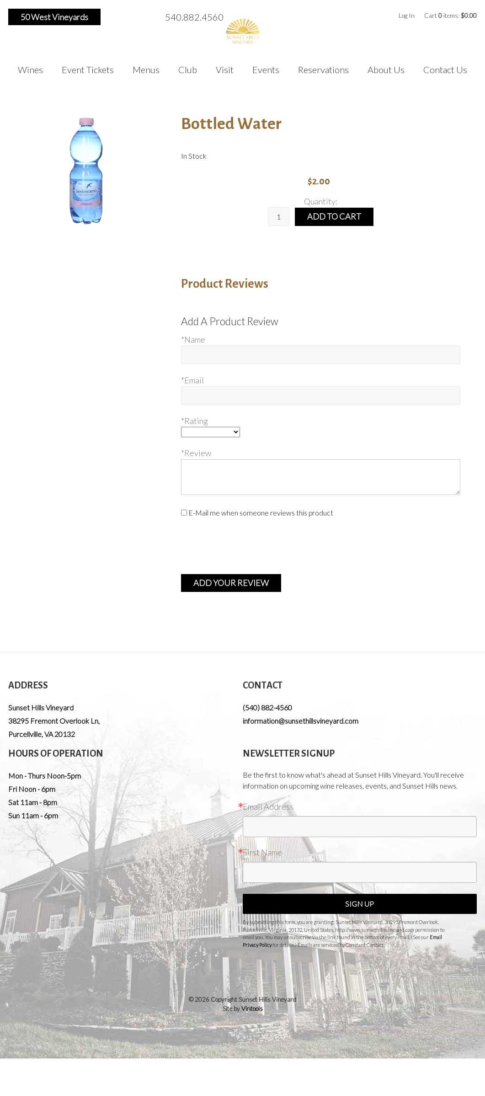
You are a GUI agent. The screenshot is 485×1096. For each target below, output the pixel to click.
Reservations (323, 69)
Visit (225, 69)
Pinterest (143, 17)
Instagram (128, 17)
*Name (193, 339)
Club (187, 69)
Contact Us (445, 69)
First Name (262, 852)
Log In (407, 15)
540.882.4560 (194, 16)
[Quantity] (278, 216)
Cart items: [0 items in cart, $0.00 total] (450, 15)
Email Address (268, 806)
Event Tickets (88, 69)
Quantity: (320, 201)
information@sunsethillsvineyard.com (300, 720)
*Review (196, 453)
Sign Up (359, 903)
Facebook (113, 17)
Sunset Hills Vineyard (41, 707)
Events (265, 69)
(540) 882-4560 (267, 707)
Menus (146, 69)
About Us (386, 69)
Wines (30, 69)
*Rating (194, 421)
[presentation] (250, 546)
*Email (192, 380)
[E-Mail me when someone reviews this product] (184, 513)
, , (54, 727)
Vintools (252, 1008)
